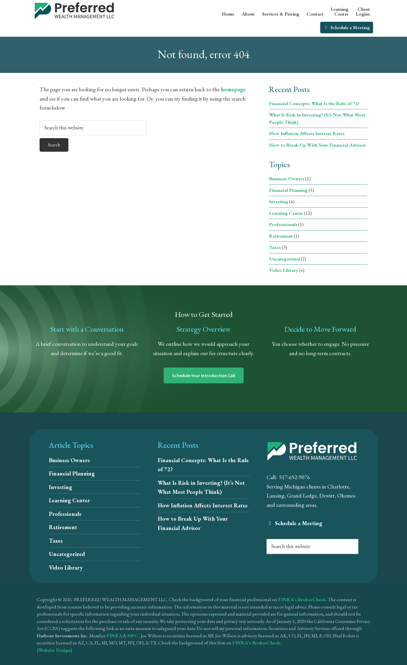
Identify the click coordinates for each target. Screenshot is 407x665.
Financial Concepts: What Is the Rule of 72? (314, 103)
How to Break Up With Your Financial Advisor (317, 145)
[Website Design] (54, 650)
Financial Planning (288, 190)
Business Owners (286, 178)
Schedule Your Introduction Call (203, 375)
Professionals (283, 224)
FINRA (114, 636)
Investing (278, 201)
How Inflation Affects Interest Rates (307, 133)
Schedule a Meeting (294, 523)
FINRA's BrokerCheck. (302, 599)
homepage (233, 89)
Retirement (281, 236)
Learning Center (286, 213)
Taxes (275, 247)
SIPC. (133, 636)
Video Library (283, 270)
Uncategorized (284, 259)
